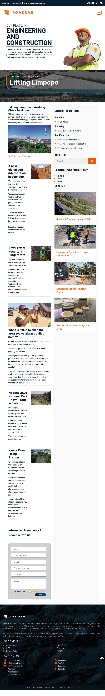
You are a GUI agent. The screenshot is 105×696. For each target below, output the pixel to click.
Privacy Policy (12, 651)
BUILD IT (61, 181)
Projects (60, 648)
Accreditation (12, 645)
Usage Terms (62, 645)
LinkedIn (61, 669)
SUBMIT (40, 595)
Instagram (62, 666)
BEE (8, 648)
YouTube (62, 663)
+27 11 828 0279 (14, 660)
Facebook (62, 660)
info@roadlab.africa (16, 663)
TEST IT (60, 176)
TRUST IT (61, 178)
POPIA (59, 651)
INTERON (75, 687)
